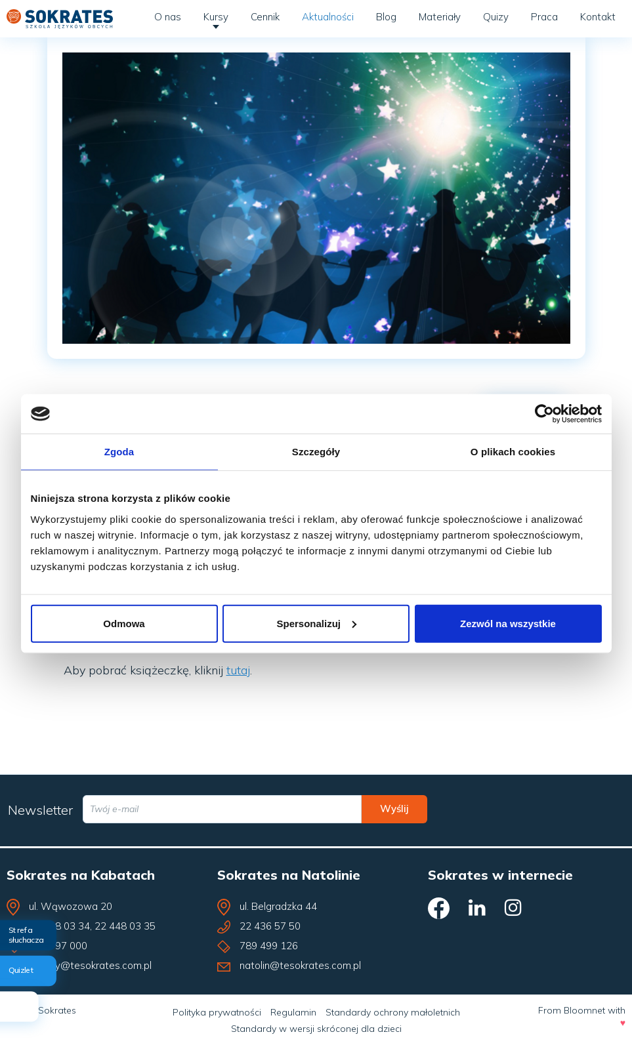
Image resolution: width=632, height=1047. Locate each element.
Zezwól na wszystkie (508, 622)
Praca (544, 16)
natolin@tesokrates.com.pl (300, 965)
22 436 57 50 (270, 926)
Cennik (265, 16)
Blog (386, 16)
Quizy (496, 16)
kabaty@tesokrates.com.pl (90, 965)
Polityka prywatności (217, 1012)
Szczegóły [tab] (316, 451)
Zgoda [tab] (119, 451)
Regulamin (293, 1012)
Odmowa (123, 622)
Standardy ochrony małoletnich (393, 1012)
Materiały (440, 16)
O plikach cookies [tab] (513, 451)
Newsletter (40, 810)
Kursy (215, 16)
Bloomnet (584, 1010)
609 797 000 (58, 945)
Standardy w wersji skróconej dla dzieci (316, 1029)
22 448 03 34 (59, 926)
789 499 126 (269, 945)
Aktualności (328, 16)
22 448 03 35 (125, 926)
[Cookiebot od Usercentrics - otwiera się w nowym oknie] (544, 414)
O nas (167, 16)
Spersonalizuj (316, 622)
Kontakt (598, 16)
